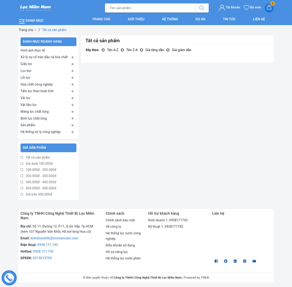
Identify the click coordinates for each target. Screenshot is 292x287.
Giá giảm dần (178, 50)
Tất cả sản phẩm (35, 157)
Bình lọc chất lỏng (34, 118)
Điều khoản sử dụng (120, 245)
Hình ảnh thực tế (33, 50)
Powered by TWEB (196, 277)
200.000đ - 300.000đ (38, 176)
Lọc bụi (26, 71)
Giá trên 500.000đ (36, 194)
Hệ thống (170, 19)
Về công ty (113, 226)
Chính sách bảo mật (120, 220)
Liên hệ (259, 19)
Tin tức (229, 19)
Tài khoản (229, 7)
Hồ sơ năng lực (117, 252)
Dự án (200, 19)
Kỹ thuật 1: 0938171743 (165, 226)
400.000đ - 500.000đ (38, 188)
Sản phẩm (28, 125)
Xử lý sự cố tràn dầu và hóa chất (44, 57)
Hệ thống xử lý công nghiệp (41, 132)
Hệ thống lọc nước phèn (123, 258)
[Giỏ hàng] (269, 8)
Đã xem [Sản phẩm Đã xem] (252, 7)
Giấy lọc (26, 64)
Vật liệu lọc (29, 105)
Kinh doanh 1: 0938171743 (168, 220)
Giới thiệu (136, 19)
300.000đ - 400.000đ (38, 182)
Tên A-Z (110, 50)
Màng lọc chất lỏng (35, 111)
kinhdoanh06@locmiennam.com (54, 238)
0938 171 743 (47, 245)
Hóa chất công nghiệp (37, 84)
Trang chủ (101, 19)
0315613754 (42, 258)
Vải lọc (26, 98)
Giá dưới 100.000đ (37, 163)
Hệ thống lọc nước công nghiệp (123, 235)
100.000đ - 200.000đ (38, 170)
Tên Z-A (129, 50)
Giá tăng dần (152, 50)
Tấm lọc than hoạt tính (37, 91)
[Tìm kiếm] (202, 8)
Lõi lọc (25, 77)
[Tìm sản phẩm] (150, 8)
